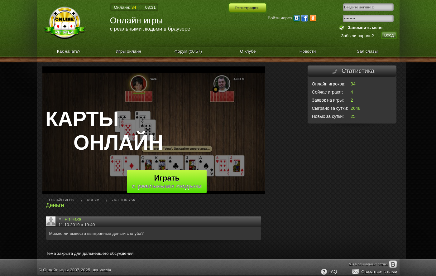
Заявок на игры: (328, 100)
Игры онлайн (128, 51)
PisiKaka (73, 219)
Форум (188, 51)
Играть (167, 181)
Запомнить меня (363, 27)
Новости (307, 51)
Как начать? (68, 51)
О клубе (248, 51)
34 (353, 83)
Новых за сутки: (328, 116)
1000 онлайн (102, 270)
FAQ (328, 272)
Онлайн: (125, 7)
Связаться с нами (374, 272)
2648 (355, 108)
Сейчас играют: (327, 92)
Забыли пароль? (357, 35)
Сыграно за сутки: (330, 108)
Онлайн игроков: (329, 83)
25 (353, 116)
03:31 (150, 7)
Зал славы (367, 51)
